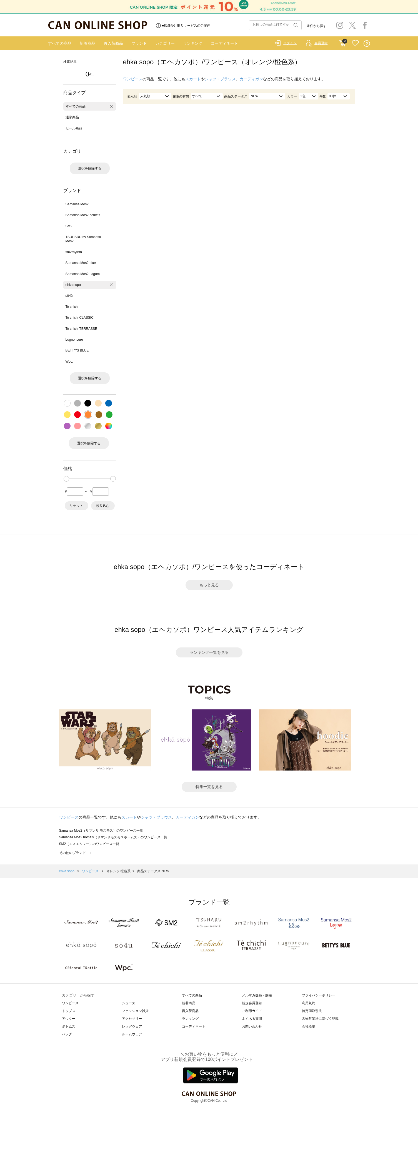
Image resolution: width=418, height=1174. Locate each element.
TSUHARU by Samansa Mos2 (83, 239)
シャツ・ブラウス (220, 79)
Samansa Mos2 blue (81, 263)
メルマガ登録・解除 (257, 995)
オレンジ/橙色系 (118, 871)
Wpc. (69, 361)
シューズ (128, 1003)
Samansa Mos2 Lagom (83, 274)
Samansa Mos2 (77, 204)
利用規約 (308, 1003)
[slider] (66, 479)
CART (342, 42)
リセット (76, 506)
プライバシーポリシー (318, 995)
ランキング (192, 43)
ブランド (139, 43)
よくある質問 (252, 1019)
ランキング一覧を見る (209, 652)
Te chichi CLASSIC (80, 318)
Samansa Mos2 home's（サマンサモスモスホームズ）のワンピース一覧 (113, 837)
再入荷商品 (113, 43)
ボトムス (68, 1026)
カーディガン (251, 79)
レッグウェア (132, 1026)
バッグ (67, 1034)
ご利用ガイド (252, 1011)
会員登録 (321, 43)
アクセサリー (132, 1019)
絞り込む (102, 506)
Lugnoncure (74, 340)
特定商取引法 (312, 1011)
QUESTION (367, 43)
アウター (68, 1019)
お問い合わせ (252, 1026)
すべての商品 (59, 43)
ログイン (290, 43)
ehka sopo (73, 285)
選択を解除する (89, 168)
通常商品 (72, 117)
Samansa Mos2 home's (83, 215)
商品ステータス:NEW (153, 871)
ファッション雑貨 (135, 1011)
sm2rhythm (74, 252)
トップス (68, 1011)
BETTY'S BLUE (77, 350)
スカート (193, 79)
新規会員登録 (252, 1003)
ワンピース (132, 79)
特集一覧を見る (209, 786)
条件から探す (317, 26)
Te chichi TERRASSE (81, 329)
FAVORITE (355, 43)
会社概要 (308, 1026)
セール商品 (74, 128)
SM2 (69, 226)
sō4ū (69, 296)
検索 (295, 25)
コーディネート (224, 43)
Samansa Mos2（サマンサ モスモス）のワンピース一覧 (101, 830)
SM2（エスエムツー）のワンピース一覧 (89, 844)
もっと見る (209, 585)
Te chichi (72, 307)
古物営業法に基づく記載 (320, 1019)
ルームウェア (132, 1034)
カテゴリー (165, 43)
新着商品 (87, 43)
